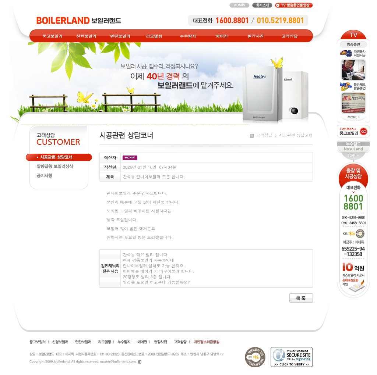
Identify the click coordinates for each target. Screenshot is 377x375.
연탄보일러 (120, 36)
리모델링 (154, 36)
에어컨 (222, 36)
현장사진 (256, 36)
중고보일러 (52, 36)
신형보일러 (86, 36)
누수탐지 (188, 36)
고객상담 (290, 36)
